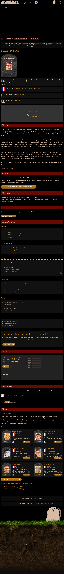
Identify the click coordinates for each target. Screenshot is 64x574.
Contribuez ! (33, 116)
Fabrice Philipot (34, 38)
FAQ (31, 503)
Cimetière (8, 38)
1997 (16, 466)
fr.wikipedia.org (10, 168)
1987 (51, 466)
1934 (48, 466)
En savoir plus (54, 44)
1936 (48, 433)
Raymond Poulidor (50, 432)
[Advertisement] (32, 23)
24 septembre (19, 88)
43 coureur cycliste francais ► (11, 479)
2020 (38, 88)
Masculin (10, 237)
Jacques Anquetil (49, 464)
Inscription (60, 1)
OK (32, 46)
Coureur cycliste (21, 248)
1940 (16, 433)
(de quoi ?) (23, 94)
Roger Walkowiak (49, 448)
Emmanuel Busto (18, 448)
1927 (48, 450)
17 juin (34, 88)
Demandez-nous (9, 344)
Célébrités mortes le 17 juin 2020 (13, 487)
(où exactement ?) (16, 100)
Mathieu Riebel (17, 464)
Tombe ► (26, 442)
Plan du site (43, 503)
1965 (24, 88)
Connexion (60, 3)
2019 (51, 433)
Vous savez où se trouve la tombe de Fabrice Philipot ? (19, 187)
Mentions (36, 503)
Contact (50, 503)
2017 (20, 433)
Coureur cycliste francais (20, 38)
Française (20, 233)
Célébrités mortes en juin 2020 (12, 489)
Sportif (15, 250)
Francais (8, 88)
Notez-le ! (9, 75)
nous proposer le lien (33, 419)
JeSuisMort (9, 2)
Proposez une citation (7, 202)
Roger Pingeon (17, 432)
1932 (16, 450)
